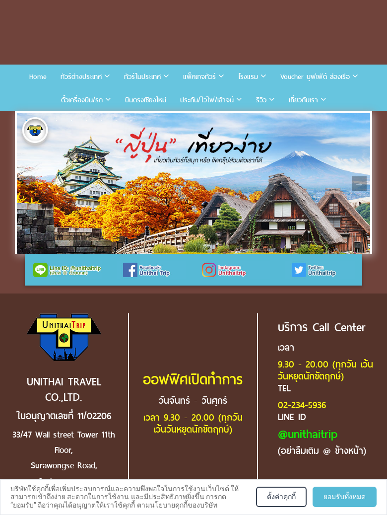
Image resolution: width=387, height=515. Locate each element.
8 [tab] (131, 121)
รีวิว (261, 100)
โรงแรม (248, 76)
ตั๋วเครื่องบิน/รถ (82, 100)
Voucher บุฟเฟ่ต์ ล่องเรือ (315, 76)
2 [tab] (42, 121)
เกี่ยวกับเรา (303, 100)
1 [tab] (27, 121)
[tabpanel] (193, 183)
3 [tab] (57, 121)
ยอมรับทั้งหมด (344, 497)
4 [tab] (71, 121)
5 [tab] (86, 121)
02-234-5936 (302, 405)
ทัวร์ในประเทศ (142, 76)
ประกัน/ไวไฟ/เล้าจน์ (207, 100)
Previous (27, 183)
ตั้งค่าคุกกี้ (281, 497)
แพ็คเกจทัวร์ (199, 76)
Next (359, 183)
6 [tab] (101, 121)
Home (38, 76)
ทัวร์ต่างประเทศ (81, 76)
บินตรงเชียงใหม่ (145, 100)
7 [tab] (116, 121)
